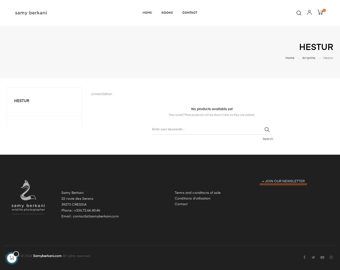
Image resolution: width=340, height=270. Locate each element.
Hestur (21, 101)
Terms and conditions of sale (198, 193)
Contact (181, 204)
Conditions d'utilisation (192, 198)
